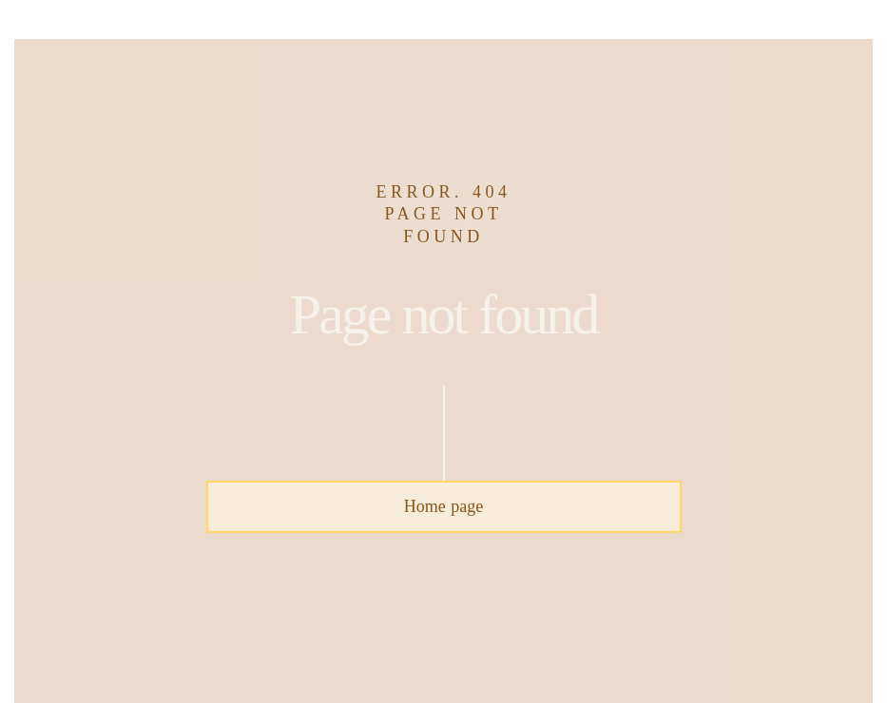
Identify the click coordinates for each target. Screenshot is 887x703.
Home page (443, 506)
